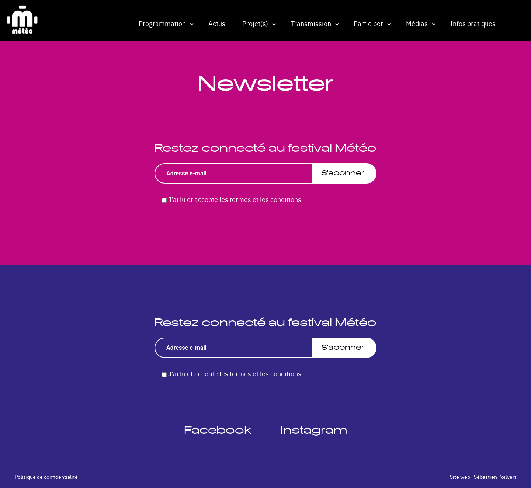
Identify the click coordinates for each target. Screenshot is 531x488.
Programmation (162, 23)
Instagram (314, 430)
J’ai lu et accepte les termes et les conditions (234, 199)
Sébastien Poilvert (495, 476)
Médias (417, 23)
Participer (368, 23)
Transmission (311, 23)
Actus (216, 23)
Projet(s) (255, 23)
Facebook (217, 430)
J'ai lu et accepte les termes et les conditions (234, 373)
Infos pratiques (473, 23)
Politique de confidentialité (46, 476)
